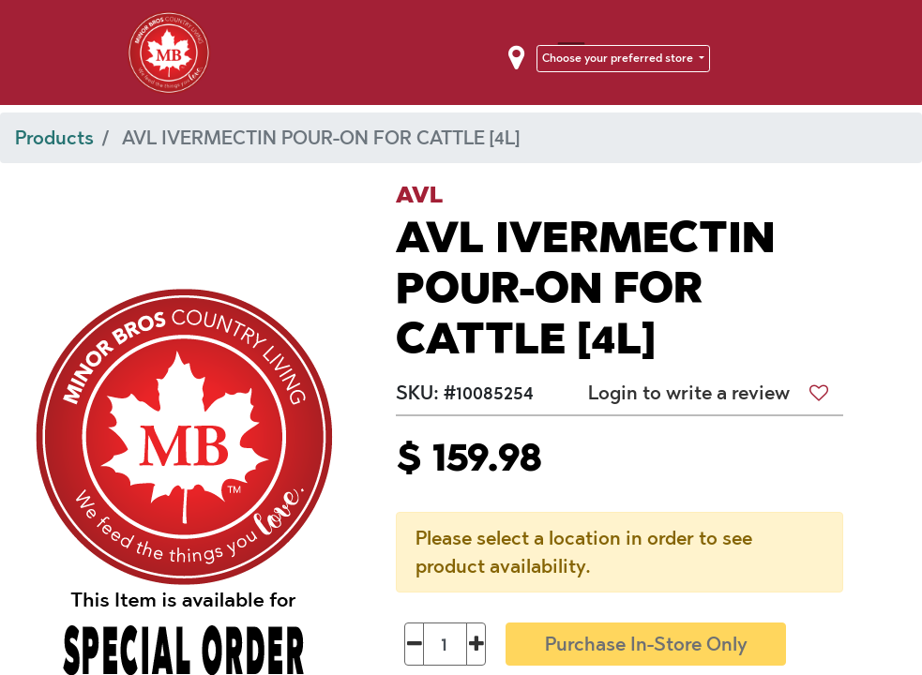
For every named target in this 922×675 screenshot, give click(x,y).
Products (54, 138)
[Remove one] (414, 644)
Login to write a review (689, 393)
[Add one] (476, 644)
